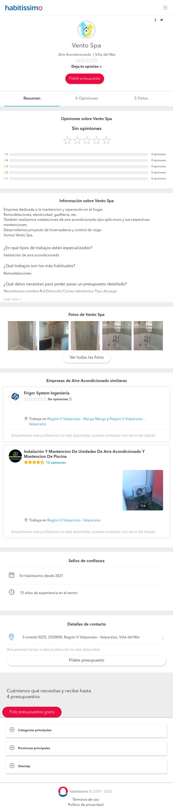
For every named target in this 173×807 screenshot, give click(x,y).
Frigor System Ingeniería (46, 393)
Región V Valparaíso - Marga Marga (76, 419)
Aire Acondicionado (74, 55)
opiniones (56, 462)
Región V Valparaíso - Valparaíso (74, 520)
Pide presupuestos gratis (32, 712)
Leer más (11, 299)
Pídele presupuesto (84, 78)
